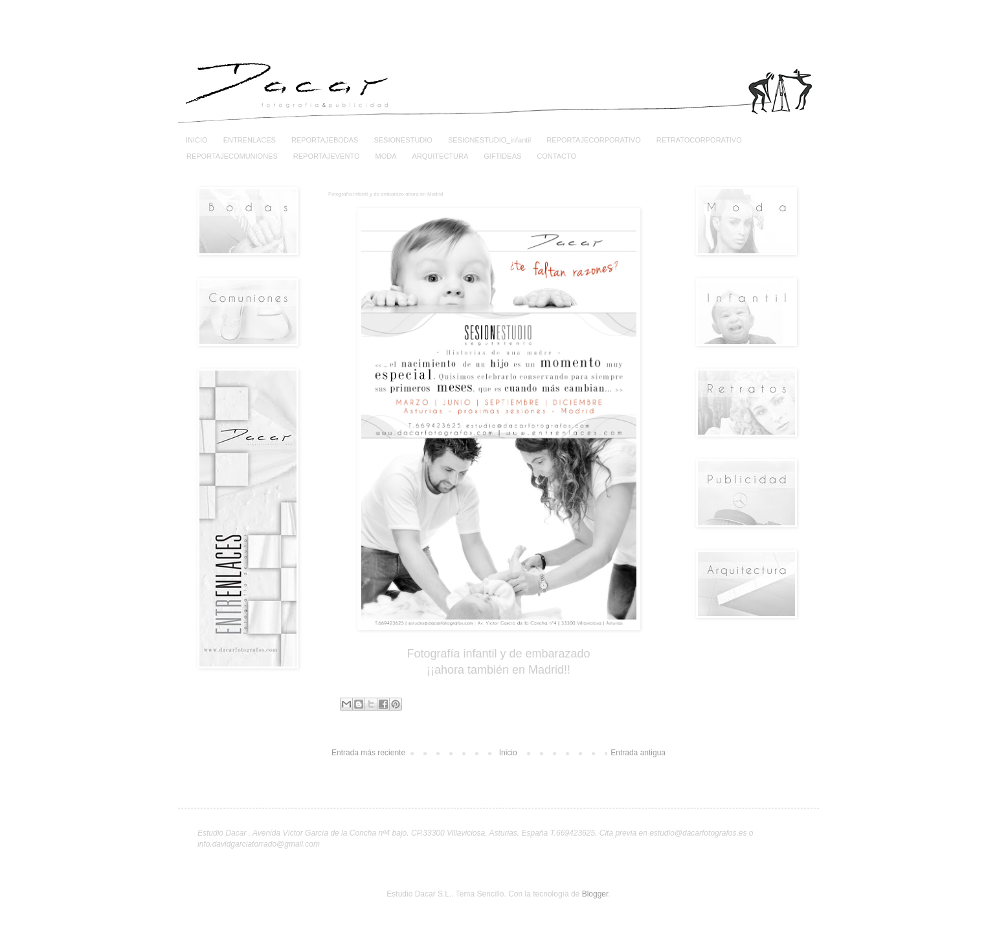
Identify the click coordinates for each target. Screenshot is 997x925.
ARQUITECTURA (440, 156)
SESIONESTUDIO (403, 140)
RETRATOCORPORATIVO (699, 140)
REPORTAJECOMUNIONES (232, 156)
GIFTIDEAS (502, 156)
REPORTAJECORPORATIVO (593, 140)
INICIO (197, 140)
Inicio (508, 752)
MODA (385, 156)
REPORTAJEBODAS (325, 140)
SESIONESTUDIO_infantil (489, 140)
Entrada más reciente (368, 752)
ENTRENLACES (249, 140)
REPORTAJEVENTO (326, 156)
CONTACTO (556, 156)
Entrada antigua (638, 752)
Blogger (595, 893)
